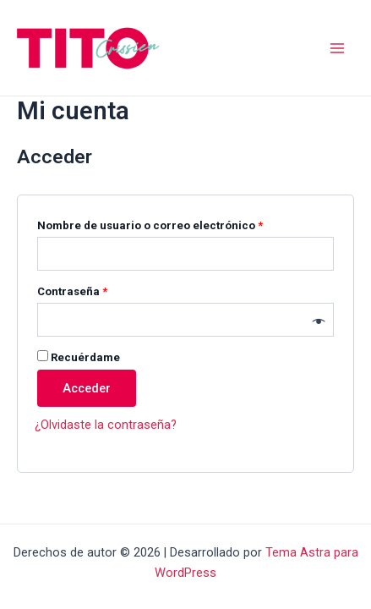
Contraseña (101, 289)
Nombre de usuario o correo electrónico (179, 223)
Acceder (87, 388)
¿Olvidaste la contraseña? (106, 424)
